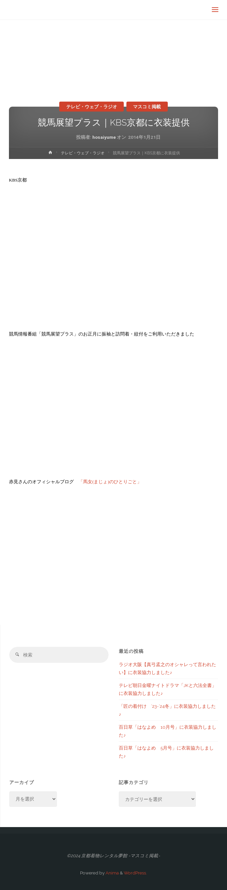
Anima (112, 872)
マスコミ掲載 (147, 106)
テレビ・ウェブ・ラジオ (91, 106)
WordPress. (135, 872)
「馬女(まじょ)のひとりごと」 (110, 481)
